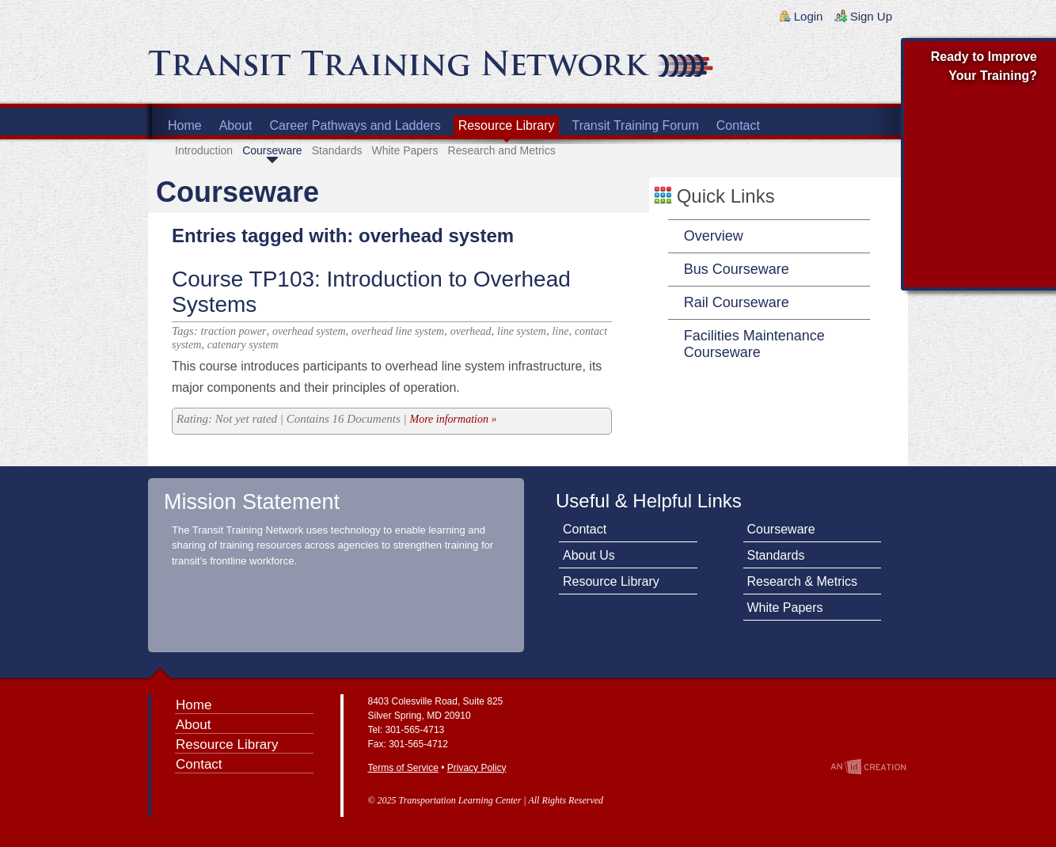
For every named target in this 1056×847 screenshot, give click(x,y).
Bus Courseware (736, 269)
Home (185, 125)
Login (808, 16)
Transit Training (338, 69)
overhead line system (397, 331)
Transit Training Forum (635, 125)
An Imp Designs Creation (868, 767)
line (560, 331)
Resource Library (506, 125)
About (236, 125)
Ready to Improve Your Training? (984, 66)
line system (521, 331)
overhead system (309, 331)
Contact (738, 125)
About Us (589, 555)
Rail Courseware (736, 302)
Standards (337, 150)
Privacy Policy (477, 767)
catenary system (243, 345)
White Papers (404, 150)
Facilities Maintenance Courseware (754, 344)
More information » (452, 419)
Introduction (204, 150)
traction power (234, 331)
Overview (713, 236)
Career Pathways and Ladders (355, 125)
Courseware (272, 150)
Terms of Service (403, 767)
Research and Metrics (502, 150)
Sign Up (871, 16)
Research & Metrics (802, 581)
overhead (471, 331)
